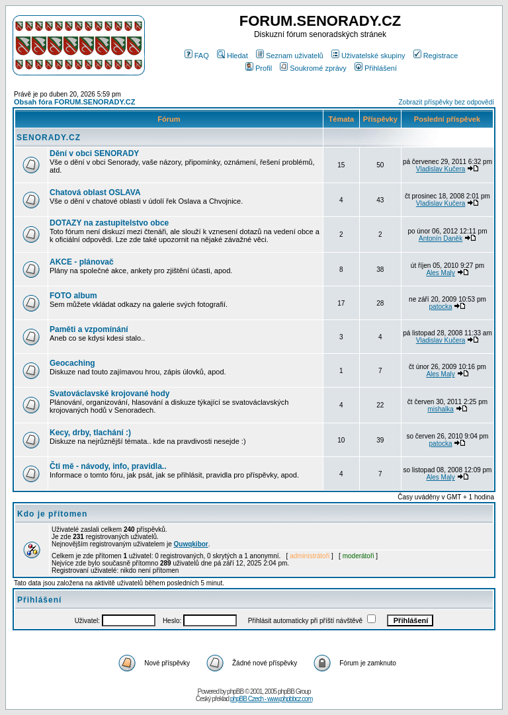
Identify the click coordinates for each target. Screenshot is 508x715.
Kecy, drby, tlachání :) (90, 432)
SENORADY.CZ (49, 137)
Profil (258, 68)
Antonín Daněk (440, 238)
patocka (440, 306)
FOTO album (73, 295)
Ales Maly (440, 272)
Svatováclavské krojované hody (109, 393)
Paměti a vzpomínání (89, 329)
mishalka (440, 409)
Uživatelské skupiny (368, 56)
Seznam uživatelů (289, 56)
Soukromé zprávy (313, 68)
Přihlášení (376, 68)
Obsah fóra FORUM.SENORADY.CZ (74, 102)
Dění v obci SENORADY (94, 153)
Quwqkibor (191, 544)
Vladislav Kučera (440, 169)
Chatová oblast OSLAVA (95, 192)
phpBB (235, 691)
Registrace (435, 56)
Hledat (232, 56)
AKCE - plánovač (82, 262)
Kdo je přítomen (52, 514)
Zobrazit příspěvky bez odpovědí (446, 102)
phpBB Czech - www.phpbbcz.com (271, 698)
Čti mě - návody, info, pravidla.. (108, 466)
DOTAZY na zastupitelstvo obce (109, 223)
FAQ (197, 56)
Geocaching (72, 363)
